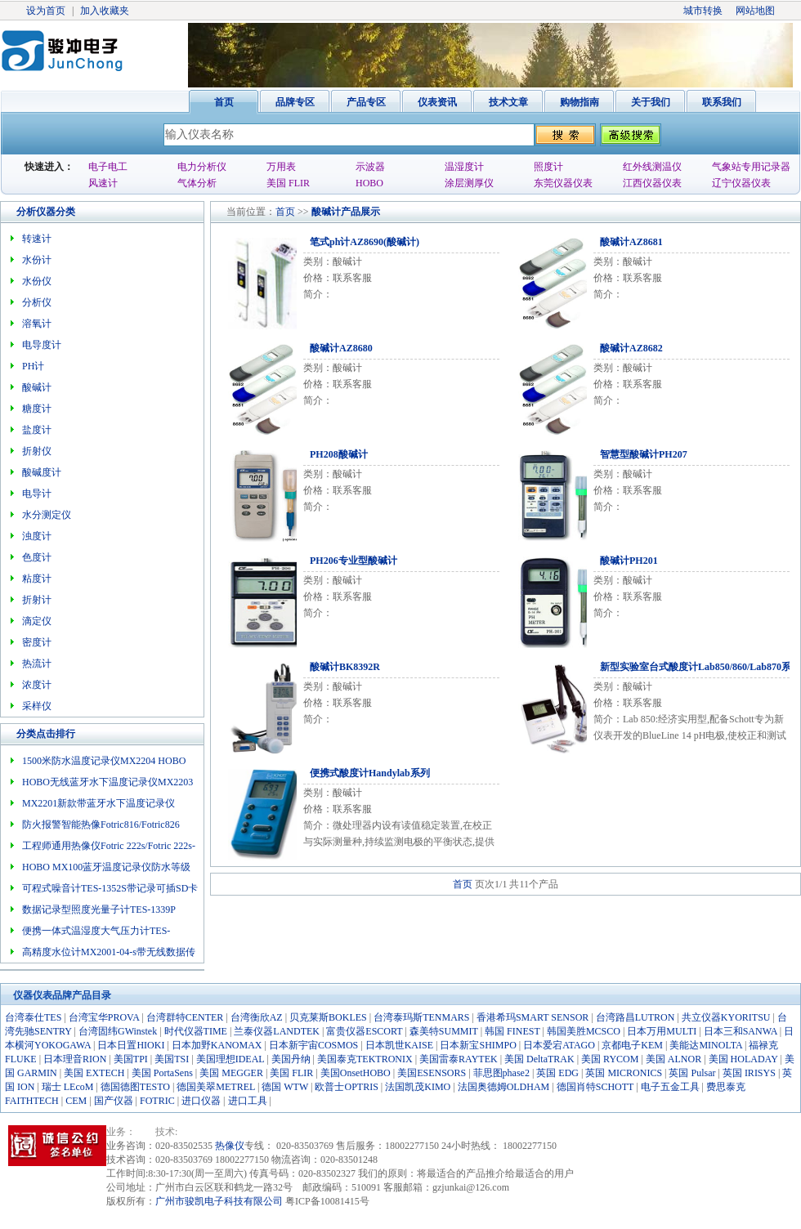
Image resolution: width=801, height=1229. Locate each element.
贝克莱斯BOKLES (328, 1017)
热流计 (36, 663)
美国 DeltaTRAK (539, 1059)
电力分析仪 (201, 166)
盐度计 (36, 430)
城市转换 (703, 10)
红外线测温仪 (652, 166)
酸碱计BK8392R (345, 667)
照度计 (548, 166)
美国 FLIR (288, 183)
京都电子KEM (632, 1045)
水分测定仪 (46, 515)
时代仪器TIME (195, 1031)
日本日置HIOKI (130, 1045)
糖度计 (36, 408)
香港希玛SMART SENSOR (532, 1017)
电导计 (36, 493)
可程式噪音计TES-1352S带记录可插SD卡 (110, 888)
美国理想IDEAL (230, 1059)
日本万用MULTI (661, 1031)
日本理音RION (74, 1059)
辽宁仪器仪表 (741, 183)
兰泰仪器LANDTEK (277, 1031)
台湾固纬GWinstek (117, 1031)
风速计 (103, 183)
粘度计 (36, 578)
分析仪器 (36, 211)
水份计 (36, 260)
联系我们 (721, 102)
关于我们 (650, 102)
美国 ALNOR (673, 1059)
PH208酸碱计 (339, 454)
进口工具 (247, 1100)
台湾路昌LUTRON (635, 1017)
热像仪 (229, 1145)
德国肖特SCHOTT (595, 1087)
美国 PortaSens (162, 1073)
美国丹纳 (291, 1059)
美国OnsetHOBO (355, 1073)
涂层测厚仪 (469, 183)
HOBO (369, 183)
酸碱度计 (41, 472)
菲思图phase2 (501, 1073)
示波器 (370, 166)
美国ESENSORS (431, 1073)
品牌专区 (295, 102)
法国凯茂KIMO (417, 1087)
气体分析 (197, 183)
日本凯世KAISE (399, 1045)
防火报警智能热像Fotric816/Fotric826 (101, 824)
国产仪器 (113, 1100)
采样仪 (36, 706)
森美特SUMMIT (443, 1031)
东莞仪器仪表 (563, 183)
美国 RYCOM (609, 1059)
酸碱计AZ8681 (631, 242)
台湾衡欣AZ (256, 1017)
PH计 (33, 366)
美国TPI (131, 1059)
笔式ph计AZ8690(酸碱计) (364, 242)
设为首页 (45, 10)
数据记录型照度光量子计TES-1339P (99, 909)
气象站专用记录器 (751, 166)
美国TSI (171, 1059)
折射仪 (36, 451)
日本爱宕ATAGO (559, 1045)
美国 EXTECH (94, 1073)
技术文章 (508, 102)
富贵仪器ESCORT (364, 1031)
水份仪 (36, 281)
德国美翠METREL (216, 1087)
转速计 (36, 238)
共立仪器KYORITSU (726, 1017)
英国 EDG (557, 1073)
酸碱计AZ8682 (631, 348)
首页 (224, 102)
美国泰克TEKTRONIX (365, 1059)
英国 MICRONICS (623, 1073)
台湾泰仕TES (33, 1017)
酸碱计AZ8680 (341, 348)
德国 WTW (285, 1087)
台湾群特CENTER (185, 1017)
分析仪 (36, 302)
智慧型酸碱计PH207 (643, 454)
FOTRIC (157, 1100)
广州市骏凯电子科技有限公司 (219, 1201)
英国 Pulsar (692, 1073)
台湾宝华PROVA (104, 1017)
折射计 (36, 600)
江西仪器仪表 (652, 183)
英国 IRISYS (749, 1073)
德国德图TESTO (135, 1087)
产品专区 (366, 102)
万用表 (281, 166)
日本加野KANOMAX (217, 1045)
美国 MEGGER (231, 1073)
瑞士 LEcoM (68, 1087)
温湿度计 (464, 166)
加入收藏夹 (104, 10)
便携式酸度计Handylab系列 (370, 773)
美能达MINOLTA (705, 1045)
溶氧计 (36, 323)
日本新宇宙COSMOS (313, 1045)
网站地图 (755, 10)
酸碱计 (326, 211)
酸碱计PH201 (629, 560)
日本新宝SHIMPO (478, 1045)
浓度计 (36, 684)
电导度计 (41, 345)
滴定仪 (36, 621)
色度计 (36, 557)
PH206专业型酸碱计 (353, 560)
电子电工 (108, 166)
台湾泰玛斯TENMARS (421, 1017)
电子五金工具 (670, 1087)
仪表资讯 (437, 102)
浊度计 (36, 536)
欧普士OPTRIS (346, 1087)
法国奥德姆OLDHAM (504, 1087)
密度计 (36, 642)
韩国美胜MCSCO (583, 1031)
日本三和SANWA (740, 1031)
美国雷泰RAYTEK (458, 1059)
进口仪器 (201, 1100)
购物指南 (579, 102)
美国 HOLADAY (743, 1059)
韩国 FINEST (512, 1031)
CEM (76, 1100)
